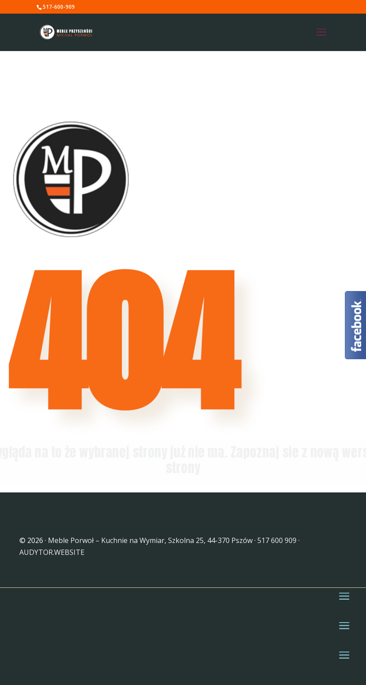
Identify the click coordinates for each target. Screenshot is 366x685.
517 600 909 (276, 540)
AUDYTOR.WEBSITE (51, 552)
